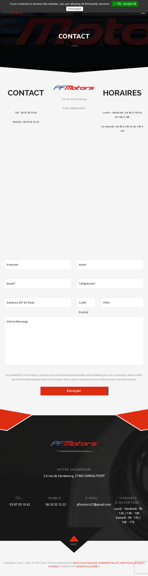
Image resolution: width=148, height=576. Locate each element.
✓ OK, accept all (125, 3)
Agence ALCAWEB (87, 566)
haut (74, 544)
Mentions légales (132, 562)
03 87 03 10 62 (20, 504)
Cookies (53, 566)
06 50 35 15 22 (56, 504)
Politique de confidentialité (100, 562)
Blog (77, 562)
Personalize (74, 8)
